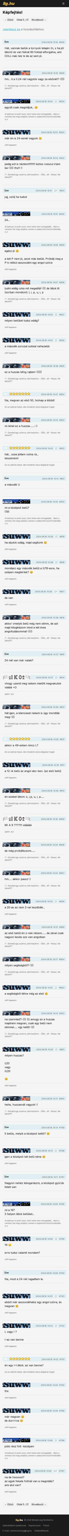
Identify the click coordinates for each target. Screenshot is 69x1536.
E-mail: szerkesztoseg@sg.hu (17, 1530)
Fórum (46, 1525)
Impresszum (35, 1525)
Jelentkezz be (11, 29)
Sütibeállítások (41, 1530)
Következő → (39, 19)
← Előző (9, 19)
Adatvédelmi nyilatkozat (14, 1525)
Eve (7, 41)
